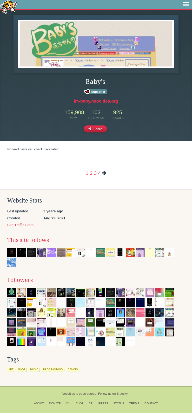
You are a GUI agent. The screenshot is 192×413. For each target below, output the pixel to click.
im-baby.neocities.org (96, 101)
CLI (68, 403)
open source (87, 393)
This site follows (28, 240)
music (34, 369)
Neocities (68, 393)
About (39, 403)
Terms (134, 403)
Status (118, 403)
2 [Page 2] (91, 173)
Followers (20, 280)
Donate (55, 403)
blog (21, 369)
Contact (151, 403)
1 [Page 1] (87, 173)
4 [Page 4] (99, 173)
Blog (79, 403)
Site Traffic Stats (20, 225)
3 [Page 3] (95, 173)
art (10, 369)
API (91, 403)
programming (53, 369)
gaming (73, 369)
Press (103, 403)
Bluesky (122, 393)
